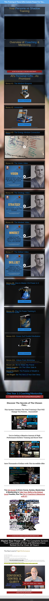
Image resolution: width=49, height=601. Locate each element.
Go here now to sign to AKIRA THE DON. (32, 363)
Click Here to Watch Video (24, 366)
